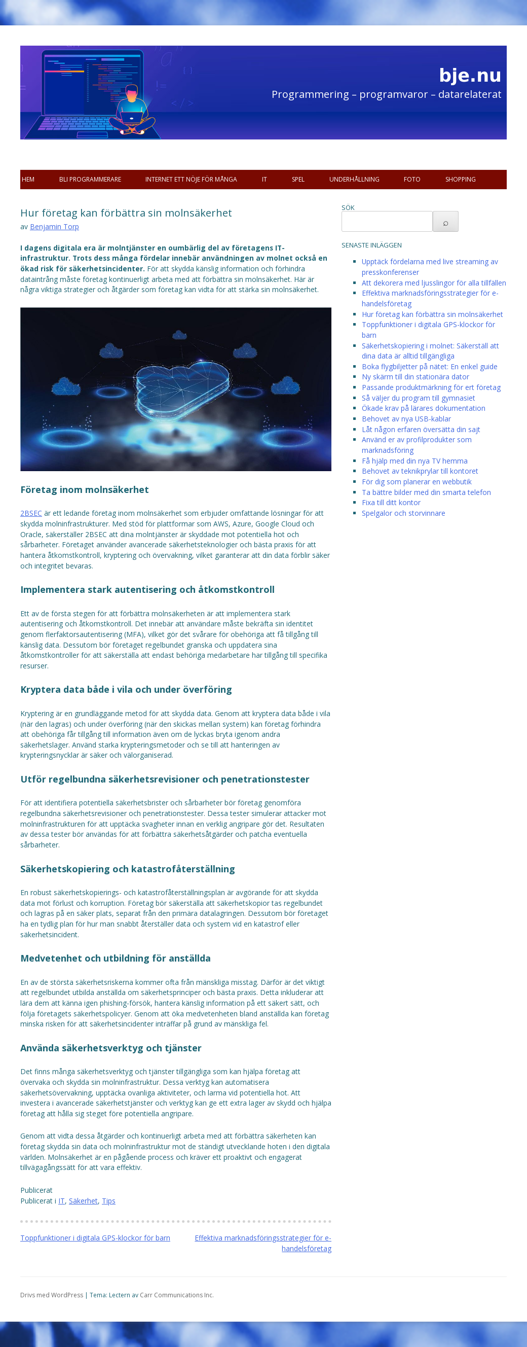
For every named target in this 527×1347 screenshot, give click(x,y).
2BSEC (31, 513)
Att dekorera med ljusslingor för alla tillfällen (434, 283)
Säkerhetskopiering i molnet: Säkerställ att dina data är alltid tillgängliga (430, 351)
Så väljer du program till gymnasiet (418, 398)
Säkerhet (83, 1201)
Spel (298, 179)
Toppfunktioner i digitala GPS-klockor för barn (95, 1238)
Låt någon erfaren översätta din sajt (421, 429)
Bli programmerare (90, 179)
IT (264, 179)
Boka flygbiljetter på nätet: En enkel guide (430, 366)
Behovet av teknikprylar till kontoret (420, 471)
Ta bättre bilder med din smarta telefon (426, 492)
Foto (412, 179)
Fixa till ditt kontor (391, 502)
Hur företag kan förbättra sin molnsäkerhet (432, 314)
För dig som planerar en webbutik (417, 481)
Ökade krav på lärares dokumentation (423, 408)
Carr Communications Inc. (177, 1295)
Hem (28, 179)
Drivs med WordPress (51, 1295)
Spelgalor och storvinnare (403, 513)
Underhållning (354, 179)
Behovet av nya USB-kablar (406, 418)
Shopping (460, 179)
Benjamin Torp (54, 226)
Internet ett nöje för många (191, 179)
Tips (109, 1201)
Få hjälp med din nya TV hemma (415, 461)
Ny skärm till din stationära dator (415, 376)
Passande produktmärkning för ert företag (431, 387)
